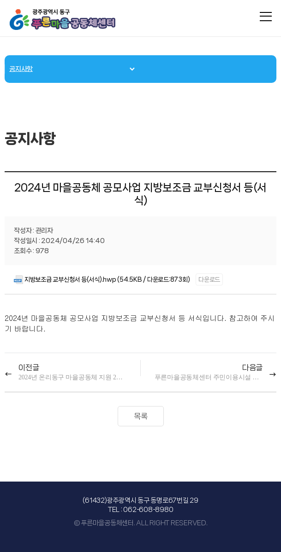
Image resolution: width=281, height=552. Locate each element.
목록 (141, 416)
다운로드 (209, 279)
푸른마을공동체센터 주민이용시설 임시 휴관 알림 (209, 377)
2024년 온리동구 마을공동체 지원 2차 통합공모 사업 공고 (72, 377)
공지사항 (21, 69)
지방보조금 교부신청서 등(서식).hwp (70, 279)
